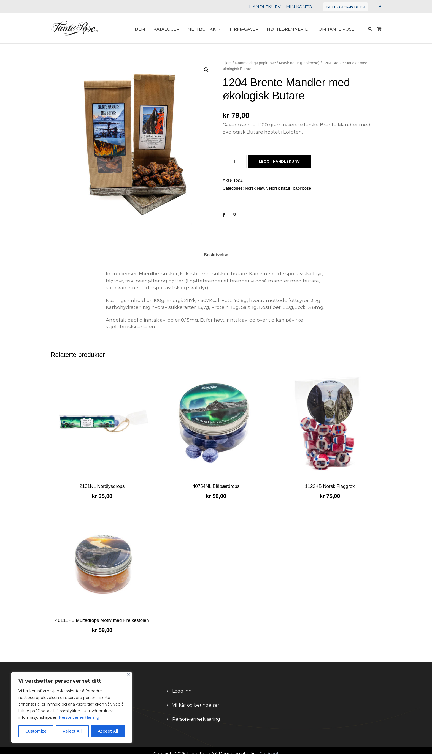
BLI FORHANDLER (347, 6)
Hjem (227, 63)
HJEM (150, 29)
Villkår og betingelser (192, 698)
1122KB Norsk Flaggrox (330, 479)
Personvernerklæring (73, 717)
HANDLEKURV (273, 6)
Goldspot (263, 746)
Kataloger (176, 29)
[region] (71, 707)
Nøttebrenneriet (292, 29)
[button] (206, 70)
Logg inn (180, 684)
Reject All (72, 731)
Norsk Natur (256, 188)
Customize (36, 731)
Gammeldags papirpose (255, 63)
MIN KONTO (304, 6)
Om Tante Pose (337, 29)
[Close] (128, 674)
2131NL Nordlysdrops (102, 479)
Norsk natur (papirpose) (299, 63)
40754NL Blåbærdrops (216, 479)
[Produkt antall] (235, 161)
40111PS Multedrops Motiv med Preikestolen (102, 613)
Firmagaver (249, 29)
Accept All (107, 731)
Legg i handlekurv (278, 161)
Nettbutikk (212, 29)
